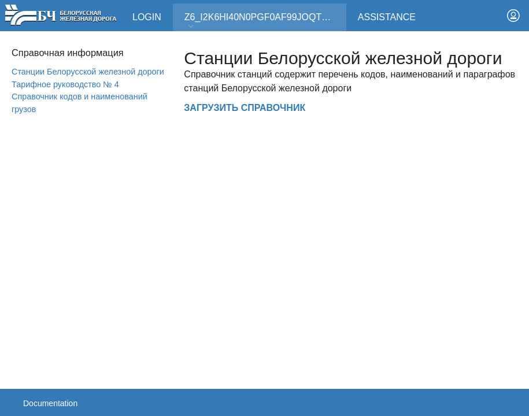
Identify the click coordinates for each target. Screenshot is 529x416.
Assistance (387, 17)
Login (146, 17)
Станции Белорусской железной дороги (88, 71)
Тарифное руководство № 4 (65, 84)
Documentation (50, 403)
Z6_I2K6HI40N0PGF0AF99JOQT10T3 (263, 21)
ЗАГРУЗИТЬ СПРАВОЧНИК (244, 108)
